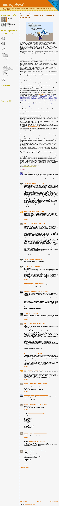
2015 (3, 48)
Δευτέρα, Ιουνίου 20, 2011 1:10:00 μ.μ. (35, 283)
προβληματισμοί (33, 166)
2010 (3, 76)
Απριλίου (4, 72)
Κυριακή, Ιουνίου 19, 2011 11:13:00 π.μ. (35, 183)
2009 (3, 78)
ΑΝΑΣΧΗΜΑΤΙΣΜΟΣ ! (6, 67)
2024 (3, 37)
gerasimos (26, 172)
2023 (3, 38)
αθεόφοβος (26, 223)
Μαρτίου (4, 73)
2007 (3, 80)
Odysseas (26, 211)
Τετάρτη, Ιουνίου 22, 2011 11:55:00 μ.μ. (38, 404)
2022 (3, 39)
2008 (3, 79)
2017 (3, 45)
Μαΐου (4, 71)
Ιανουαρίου (5, 75)
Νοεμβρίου (5, 55)
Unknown (26, 370)
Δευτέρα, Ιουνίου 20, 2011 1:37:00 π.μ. (38, 223)
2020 (3, 42)
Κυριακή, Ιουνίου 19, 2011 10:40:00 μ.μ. (36, 211)
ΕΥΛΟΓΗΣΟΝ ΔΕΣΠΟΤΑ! (7, 68)
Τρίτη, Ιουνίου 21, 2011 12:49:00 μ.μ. (36, 353)
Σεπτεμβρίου (5, 57)
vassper (25, 283)
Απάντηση (26, 179)
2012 (3, 52)
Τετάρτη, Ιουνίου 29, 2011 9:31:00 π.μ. (38, 433)
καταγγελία (29, 166)
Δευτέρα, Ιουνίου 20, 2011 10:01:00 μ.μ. (39, 291)
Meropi (25, 183)
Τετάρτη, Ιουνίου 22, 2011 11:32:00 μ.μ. (39, 395)
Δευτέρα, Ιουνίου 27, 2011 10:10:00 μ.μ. (36, 413)
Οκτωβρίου (5, 56)
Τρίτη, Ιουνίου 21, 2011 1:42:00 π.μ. (33, 313)
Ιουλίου (4, 59)
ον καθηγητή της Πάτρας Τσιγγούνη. (34, 126)
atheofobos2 (13, 4)
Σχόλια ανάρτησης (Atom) (30, 504)
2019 (3, 43)
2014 (3, 49)
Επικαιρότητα (25, 166)
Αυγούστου (5, 58)
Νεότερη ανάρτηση (23, 501)
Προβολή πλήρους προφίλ (5, 26)
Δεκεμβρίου (5, 54)
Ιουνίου (4, 60)
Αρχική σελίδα (38, 501)
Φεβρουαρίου (5, 74)
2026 (3, 34)
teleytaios (26, 353)
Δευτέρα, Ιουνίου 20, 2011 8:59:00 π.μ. (35, 266)
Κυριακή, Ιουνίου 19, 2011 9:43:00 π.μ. (36, 172)
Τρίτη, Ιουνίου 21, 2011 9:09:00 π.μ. (37, 323)
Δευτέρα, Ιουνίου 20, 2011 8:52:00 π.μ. (35, 259)
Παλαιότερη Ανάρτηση (54, 501)
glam (25, 313)
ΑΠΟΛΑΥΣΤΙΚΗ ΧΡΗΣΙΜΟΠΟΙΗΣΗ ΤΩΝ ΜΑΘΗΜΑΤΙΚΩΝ (9, 64)
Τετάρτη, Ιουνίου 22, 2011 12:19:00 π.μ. (38, 383)
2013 (3, 50)
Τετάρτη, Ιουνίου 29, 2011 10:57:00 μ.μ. (36, 441)
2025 (3, 36)
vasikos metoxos (27, 395)
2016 (3, 47)
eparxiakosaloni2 (27, 291)
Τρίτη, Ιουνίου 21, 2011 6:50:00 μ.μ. (35, 370)
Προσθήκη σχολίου (25, 467)
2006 (3, 81)
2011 (3, 53)
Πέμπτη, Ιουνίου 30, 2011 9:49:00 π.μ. (38, 450)
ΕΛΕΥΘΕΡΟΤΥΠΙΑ (43, 94)
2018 (3, 44)
